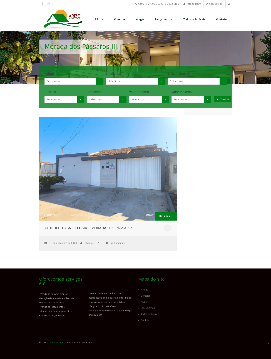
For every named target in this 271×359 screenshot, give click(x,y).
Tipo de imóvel (178, 74)
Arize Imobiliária (55, 342)
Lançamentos (164, 19)
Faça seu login (192, 4)
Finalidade (113, 74)
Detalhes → (166, 216)
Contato (221, 19)
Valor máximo (181, 92)
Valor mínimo (139, 92)
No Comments (118, 243)
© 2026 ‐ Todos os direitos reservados (67, 342)
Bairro (48, 74)
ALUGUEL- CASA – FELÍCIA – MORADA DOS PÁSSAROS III (91, 228)
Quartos (50, 92)
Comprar (119, 19)
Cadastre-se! (214, 4)
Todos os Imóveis (194, 19)
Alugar (140, 19)
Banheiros (94, 92)
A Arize (99, 19)
